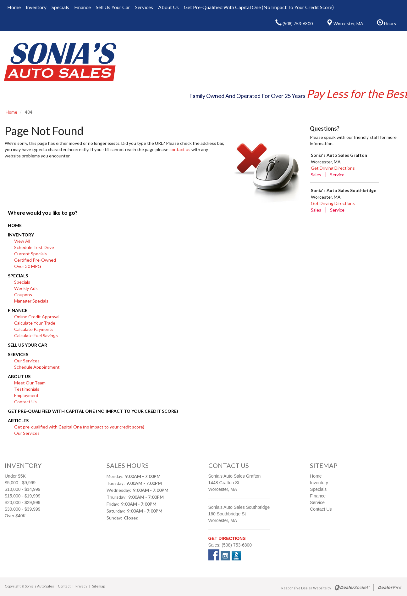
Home (15, 225)
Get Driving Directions (333, 168)
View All (22, 241)
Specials (18, 275)
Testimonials (26, 389)
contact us (179, 149)
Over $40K (15, 515)
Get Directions (227, 538)
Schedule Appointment (37, 367)
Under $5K (15, 476)
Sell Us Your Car (27, 345)
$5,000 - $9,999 (20, 482)
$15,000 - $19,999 (23, 495)
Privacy (81, 586)
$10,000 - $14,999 (23, 489)
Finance (17, 310)
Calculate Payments (33, 329)
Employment (26, 395)
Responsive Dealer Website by (306, 588)
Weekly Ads (26, 288)
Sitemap (98, 586)
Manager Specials (31, 301)
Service (337, 174)
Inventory (21, 234)
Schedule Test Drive (34, 247)
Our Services (27, 360)
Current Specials (30, 253)
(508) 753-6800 (237, 545)
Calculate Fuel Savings (36, 335)
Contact (64, 586)
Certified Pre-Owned (35, 260)
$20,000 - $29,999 (23, 502)
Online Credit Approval (36, 316)
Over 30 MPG (27, 266)
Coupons (23, 294)
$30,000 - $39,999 (23, 509)
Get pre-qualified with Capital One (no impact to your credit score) (93, 411)
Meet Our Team (30, 382)
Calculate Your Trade (34, 323)
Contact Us (25, 401)
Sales (316, 174)
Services (18, 354)
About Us (19, 376)
